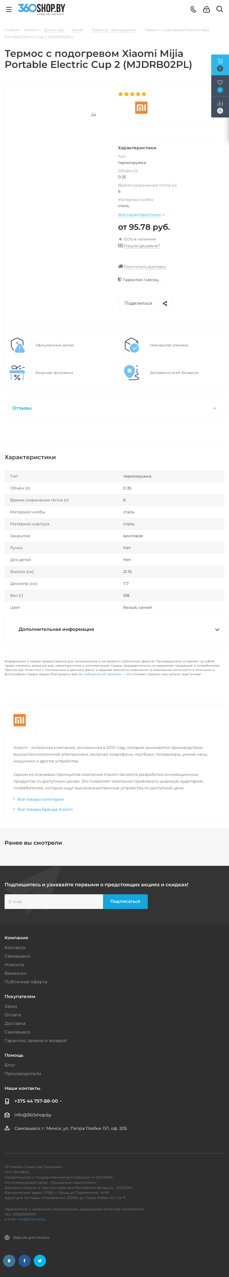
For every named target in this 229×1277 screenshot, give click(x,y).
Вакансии (15, 973)
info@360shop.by (33, 1115)
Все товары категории (40, 799)
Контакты (15, 947)
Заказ (11, 1006)
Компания (16, 937)
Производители (23, 1073)
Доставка (15, 1023)
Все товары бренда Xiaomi (45, 809)
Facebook (24, 1261)
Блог (10, 1065)
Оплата (13, 1015)
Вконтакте (9, 1261)
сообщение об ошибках (102, 674)
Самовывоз (17, 956)
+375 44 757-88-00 (36, 1101)
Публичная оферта (26, 982)
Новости (14, 964)
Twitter (40, 1261)
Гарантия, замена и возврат (36, 1040)
